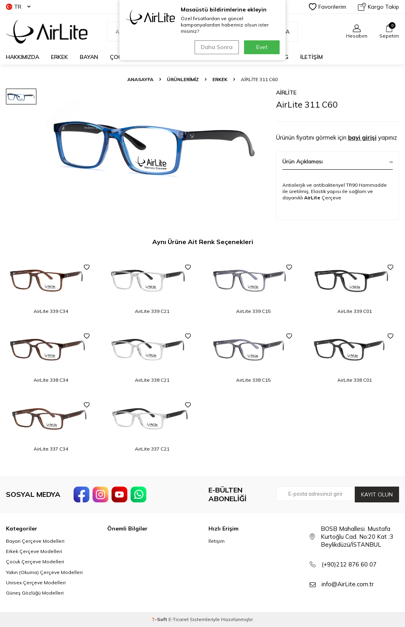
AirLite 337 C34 (51, 449)
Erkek (219, 79)
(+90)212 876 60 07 (349, 564)
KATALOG (275, 57)
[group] (154, 143)
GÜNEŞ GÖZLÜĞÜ (227, 57)
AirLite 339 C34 (51, 311)
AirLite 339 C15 (253, 311)
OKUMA (182, 57)
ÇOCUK (119, 57)
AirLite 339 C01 (354, 311)
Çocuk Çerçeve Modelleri (35, 561)
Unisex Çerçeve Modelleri (36, 582)
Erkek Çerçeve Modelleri (34, 551)
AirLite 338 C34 (51, 380)
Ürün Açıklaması (337, 161)
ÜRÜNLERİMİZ (183, 79)
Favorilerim (327, 7)
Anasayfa (140, 79)
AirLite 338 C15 (253, 380)
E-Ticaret (178, 619)
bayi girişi (362, 137)
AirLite (286, 92)
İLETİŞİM (311, 57)
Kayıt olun (377, 494)
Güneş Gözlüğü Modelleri (35, 593)
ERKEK (59, 57)
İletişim (216, 541)
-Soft (159, 619)
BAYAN (89, 57)
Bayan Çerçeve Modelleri (35, 541)
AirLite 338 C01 (354, 380)
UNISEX (151, 57)
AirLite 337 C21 (152, 449)
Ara (280, 31)
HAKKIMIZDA (22, 57)
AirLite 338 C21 (152, 380)
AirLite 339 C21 (152, 311)
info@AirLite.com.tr (348, 584)
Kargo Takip (378, 7)
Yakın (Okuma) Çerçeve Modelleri (44, 572)
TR (18, 6)
